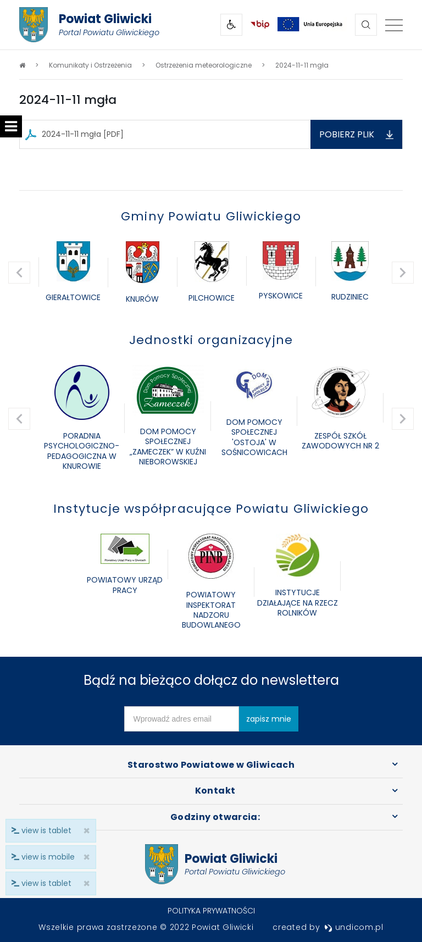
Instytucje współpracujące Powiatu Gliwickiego (211, 508)
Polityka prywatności (211, 910)
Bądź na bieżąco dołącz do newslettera (211, 680)
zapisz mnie (268, 718)
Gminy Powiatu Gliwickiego (211, 216)
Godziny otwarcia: (215, 817)
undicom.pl (354, 927)
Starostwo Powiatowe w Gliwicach (211, 764)
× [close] (83, 883)
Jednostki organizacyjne (211, 339)
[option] (73, 272)
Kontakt (215, 790)
